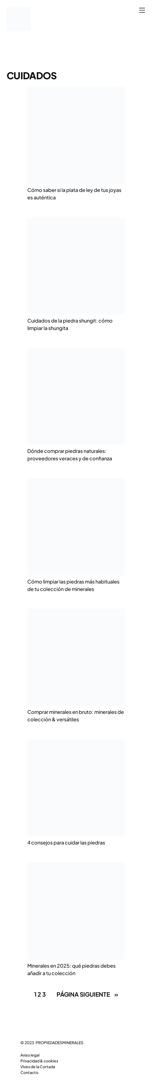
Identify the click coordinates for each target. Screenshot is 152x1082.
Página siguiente (87, 994)
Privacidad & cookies (39, 1060)
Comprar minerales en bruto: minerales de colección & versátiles (75, 715)
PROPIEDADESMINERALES (59, 1042)
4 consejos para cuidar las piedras (66, 842)
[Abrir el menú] (142, 10)
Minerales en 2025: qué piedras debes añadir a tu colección (71, 969)
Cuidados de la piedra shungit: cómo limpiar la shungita (70, 324)
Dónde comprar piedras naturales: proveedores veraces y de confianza (69, 454)
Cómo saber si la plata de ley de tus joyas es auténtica (74, 193)
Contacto (29, 1072)
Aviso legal (29, 1054)
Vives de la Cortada (37, 1066)
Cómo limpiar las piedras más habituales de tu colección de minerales (73, 585)
